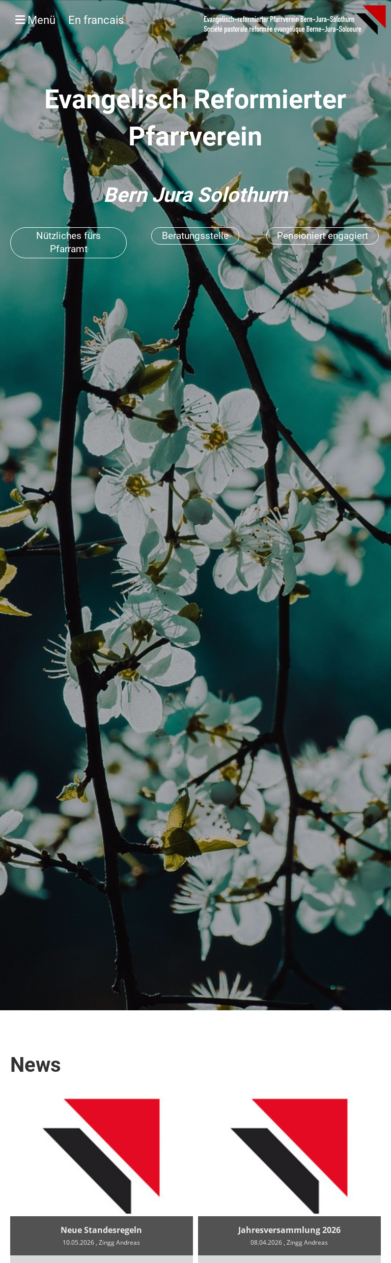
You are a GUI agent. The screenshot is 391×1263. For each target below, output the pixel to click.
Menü (69, 20)
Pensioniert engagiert (322, 236)
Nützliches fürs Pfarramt (68, 242)
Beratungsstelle (195, 236)
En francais (96, 20)
